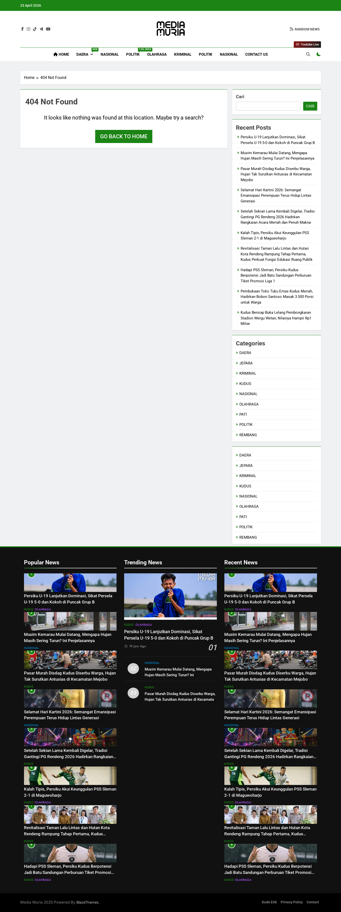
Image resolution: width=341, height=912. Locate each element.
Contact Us (256, 54)
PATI (243, 414)
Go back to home (123, 136)
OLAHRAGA (157, 54)
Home (61, 54)
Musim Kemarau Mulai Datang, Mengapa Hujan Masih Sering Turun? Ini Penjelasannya (178, 675)
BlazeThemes (87, 902)
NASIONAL (110, 54)
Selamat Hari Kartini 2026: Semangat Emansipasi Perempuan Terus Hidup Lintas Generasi (276, 195)
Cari (240, 96)
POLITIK (134, 52)
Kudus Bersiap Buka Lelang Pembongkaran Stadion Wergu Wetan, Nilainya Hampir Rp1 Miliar (276, 318)
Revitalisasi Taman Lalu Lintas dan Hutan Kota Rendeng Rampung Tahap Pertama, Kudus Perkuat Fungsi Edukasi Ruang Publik (277, 254)
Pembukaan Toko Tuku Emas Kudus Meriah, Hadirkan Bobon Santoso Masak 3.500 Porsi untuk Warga (277, 297)
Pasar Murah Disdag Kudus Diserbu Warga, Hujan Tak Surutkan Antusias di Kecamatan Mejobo (276, 174)
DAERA (86, 52)
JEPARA (246, 363)
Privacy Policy (292, 902)
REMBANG (248, 435)
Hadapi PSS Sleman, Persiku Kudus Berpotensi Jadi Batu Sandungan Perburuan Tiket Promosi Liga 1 (276, 275)
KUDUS (245, 384)
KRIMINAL (182, 54)
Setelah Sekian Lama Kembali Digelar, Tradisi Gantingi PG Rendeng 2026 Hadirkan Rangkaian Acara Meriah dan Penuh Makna (278, 217)
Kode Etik (269, 902)
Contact (313, 902)
